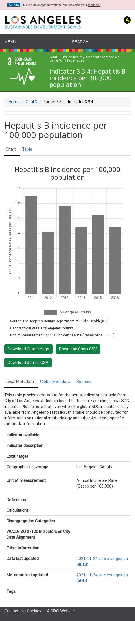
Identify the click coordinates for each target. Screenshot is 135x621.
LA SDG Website (60, 611)
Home (14, 101)
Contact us (14, 611)
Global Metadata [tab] (55, 381)
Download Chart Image (28, 349)
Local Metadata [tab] (20, 381)
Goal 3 (31, 101)
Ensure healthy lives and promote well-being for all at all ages (85, 58)
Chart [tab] (11, 149)
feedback (94, 5)
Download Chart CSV (78, 349)
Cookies (34, 611)
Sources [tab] (83, 381)
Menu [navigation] (10, 41)
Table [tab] (27, 149)
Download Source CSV (28, 362)
